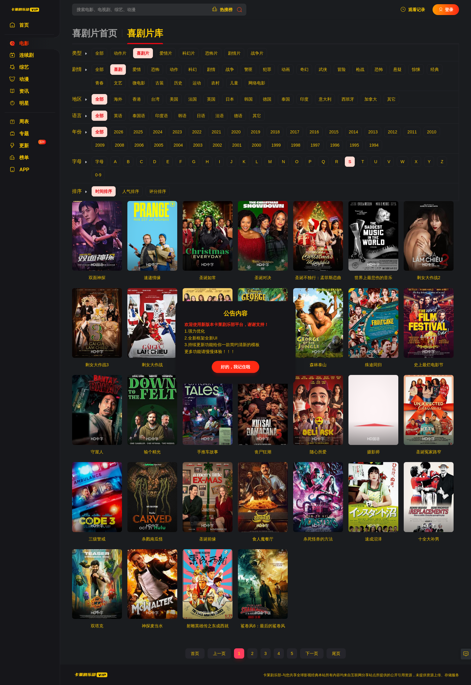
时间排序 (103, 191)
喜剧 (118, 69)
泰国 (285, 99)
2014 (353, 131)
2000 (256, 145)
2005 (158, 145)
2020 (236, 131)
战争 (230, 69)
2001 (237, 145)
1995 (354, 145)
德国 (267, 99)
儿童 (234, 83)
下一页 (311, 653)
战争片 (257, 53)
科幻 (192, 69)
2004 (178, 145)
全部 (99, 53)
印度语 (161, 115)
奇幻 (304, 69)
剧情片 (234, 53)
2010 (431, 131)
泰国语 (138, 115)
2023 (177, 131)
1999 (276, 145)
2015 (334, 131)
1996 (334, 145)
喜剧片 (143, 53)
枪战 (360, 69)
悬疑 (397, 69)
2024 (157, 131)
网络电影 (256, 83)
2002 (217, 145)
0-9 (98, 174)
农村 (215, 83)
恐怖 (155, 69)
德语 (238, 115)
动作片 (120, 53)
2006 (139, 145)
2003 (197, 145)
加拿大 (370, 99)
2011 (412, 131)
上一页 (219, 653)
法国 (192, 99)
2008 (119, 145)
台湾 (155, 99)
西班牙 (348, 99)
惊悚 (416, 69)
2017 (294, 131)
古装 (159, 83)
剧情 (211, 69)
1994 (373, 145)
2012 (392, 131)
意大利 (325, 99)
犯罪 (267, 69)
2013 (373, 131)
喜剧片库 (145, 33)
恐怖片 (211, 53)
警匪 (248, 69)
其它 (391, 99)
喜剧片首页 (94, 33)
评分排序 (157, 191)
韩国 (248, 99)
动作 (174, 69)
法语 (219, 115)
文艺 (118, 83)
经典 (434, 69)
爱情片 (166, 53)
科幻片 (188, 53)
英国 (211, 99)
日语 (201, 115)
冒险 (341, 69)
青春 (99, 83)
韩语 (182, 115)
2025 (138, 131)
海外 (118, 99)
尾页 (336, 653)
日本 (230, 99)
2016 (314, 131)
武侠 (323, 69)
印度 (304, 99)
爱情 (136, 69)
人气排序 (130, 191)
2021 (216, 131)
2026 (118, 131)
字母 (99, 161)
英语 (118, 115)
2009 (100, 145)
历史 (178, 83)
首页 (195, 653)
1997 (315, 145)
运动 (197, 83)
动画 (285, 69)
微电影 (138, 83)
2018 (275, 131)
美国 (174, 99)
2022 (197, 131)
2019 (255, 131)
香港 (136, 99)
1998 (295, 145)
